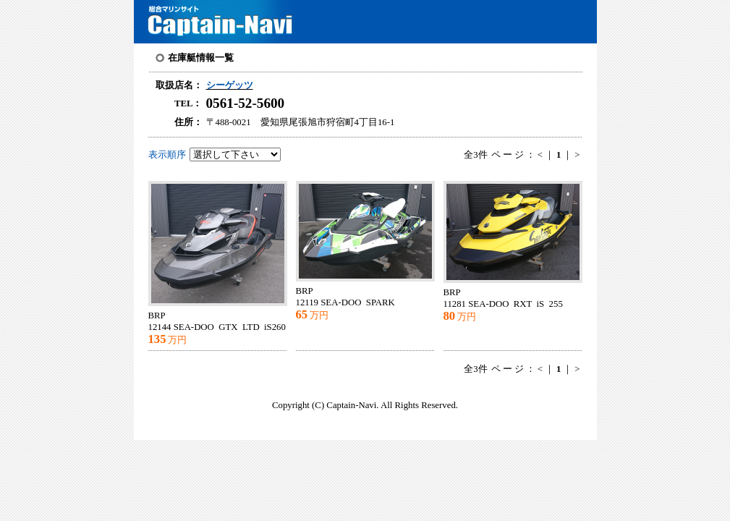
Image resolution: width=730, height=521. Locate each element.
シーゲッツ (229, 85)
